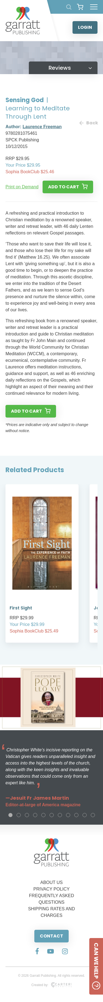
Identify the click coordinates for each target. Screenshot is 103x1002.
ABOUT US (51, 882)
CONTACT (51, 936)
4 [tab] (35, 815)
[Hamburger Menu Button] (94, 6)
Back (88, 123)
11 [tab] (93, 815)
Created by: (51, 985)
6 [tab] (51, 815)
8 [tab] (68, 815)
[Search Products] (68, 7)
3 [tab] (27, 815)
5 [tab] (43, 815)
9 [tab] (76, 815)
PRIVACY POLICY (52, 889)
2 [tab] (18, 815)
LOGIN (85, 27)
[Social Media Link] (37, 952)
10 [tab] (84, 815)
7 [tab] (60, 815)
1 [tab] (10, 815)
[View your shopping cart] (80, 7)
